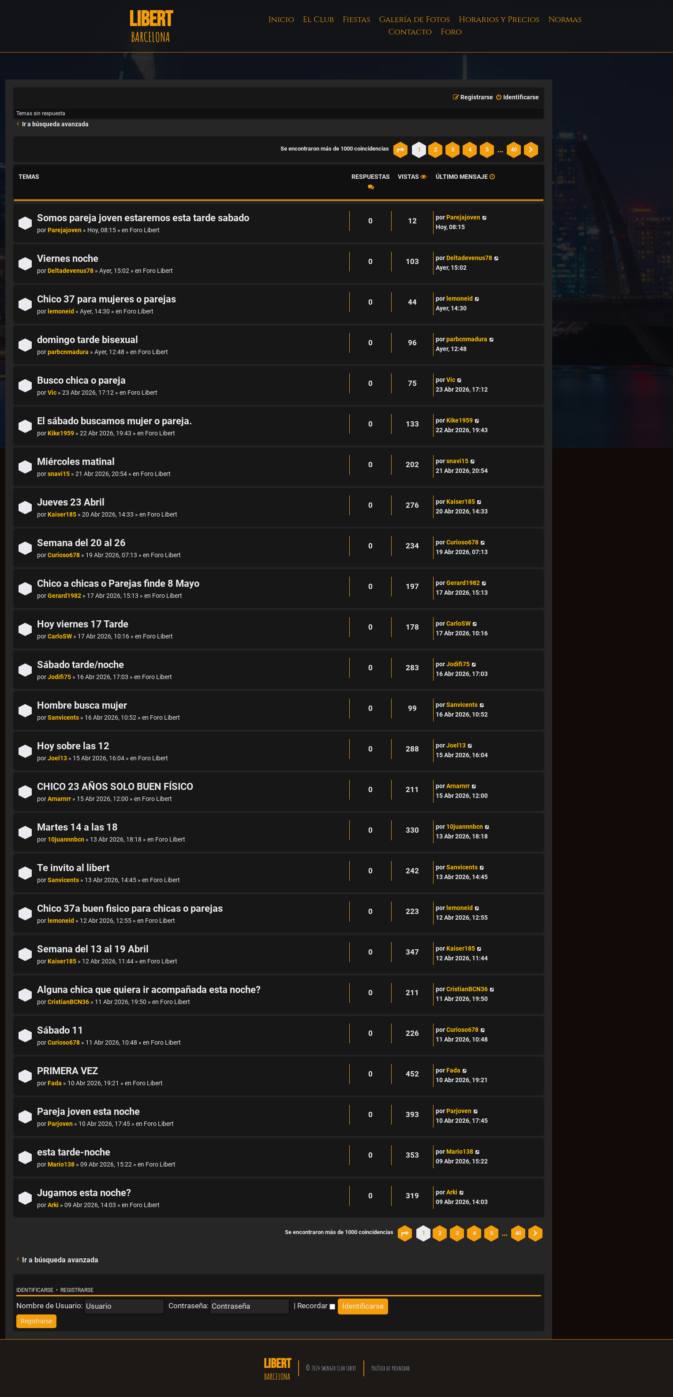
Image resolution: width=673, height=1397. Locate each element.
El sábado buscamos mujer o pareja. (114, 421)
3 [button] (452, 149)
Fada (55, 1083)
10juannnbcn (66, 839)
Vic (52, 392)
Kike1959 (61, 433)
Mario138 (61, 1164)
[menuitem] (517, 98)
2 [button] (435, 149)
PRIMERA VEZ (67, 1070)
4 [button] (469, 149)
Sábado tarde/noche (80, 664)
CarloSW (60, 636)
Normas (564, 19)
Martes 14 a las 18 (77, 827)
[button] (400, 150)
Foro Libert (145, 230)
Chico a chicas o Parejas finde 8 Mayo (118, 583)
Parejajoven (65, 230)
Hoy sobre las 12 (73, 745)
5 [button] (487, 149)
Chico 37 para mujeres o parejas (106, 299)
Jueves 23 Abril (71, 502)
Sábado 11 (60, 1030)
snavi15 (59, 474)
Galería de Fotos (414, 19)
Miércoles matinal (76, 461)
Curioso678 (64, 555)
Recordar (316, 1305)
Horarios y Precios (499, 19)
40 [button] (514, 149)
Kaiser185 (62, 514)
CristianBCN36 (68, 1002)
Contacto (410, 32)
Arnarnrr (59, 799)
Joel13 (57, 758)
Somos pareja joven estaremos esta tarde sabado (143, 217)
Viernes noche (67, 258)
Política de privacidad (390, 1368)
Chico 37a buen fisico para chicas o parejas (130, 908)
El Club (318, 19)
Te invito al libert (73, 867)
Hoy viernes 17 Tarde (82, 624)
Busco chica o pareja (81, 380)
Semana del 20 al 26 (81, 542)
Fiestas (356, 19)
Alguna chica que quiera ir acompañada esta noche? (149, 989)
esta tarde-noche (73, 1152)
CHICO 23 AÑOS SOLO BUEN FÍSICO (115, 786)
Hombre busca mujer (82, 705)
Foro (451, 32)
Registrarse (76, 1290)
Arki (53, 1205)
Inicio (281, 19)
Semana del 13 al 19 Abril (93, 949)
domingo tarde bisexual (87, 339)
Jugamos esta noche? (84, 1192)
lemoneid (61, 311)
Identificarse (34, 1290)
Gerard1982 (64, 596)
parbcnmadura (68, 352)
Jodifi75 (59, 677)
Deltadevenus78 (70, 271)
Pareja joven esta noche (88, 1111)
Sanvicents (63, 717)
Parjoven (60, 1124)
